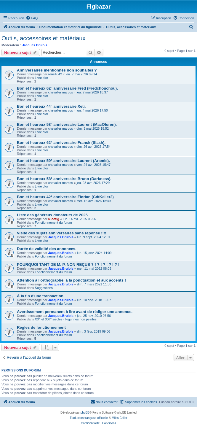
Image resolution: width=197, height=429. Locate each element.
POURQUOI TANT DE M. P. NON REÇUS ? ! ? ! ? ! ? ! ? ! (68, 264)
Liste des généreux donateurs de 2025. (53, 215)
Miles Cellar (119, 418)
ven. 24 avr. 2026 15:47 (93, 164)
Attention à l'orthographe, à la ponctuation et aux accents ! (71, 280)
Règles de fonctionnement (41, 327)
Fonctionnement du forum (53, 222)
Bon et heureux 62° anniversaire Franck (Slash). (61, 142)
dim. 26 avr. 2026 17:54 (93, 146)
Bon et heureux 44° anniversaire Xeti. (51, 106)
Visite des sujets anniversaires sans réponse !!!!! (62, 233)
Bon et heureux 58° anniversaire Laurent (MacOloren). (67, 124)
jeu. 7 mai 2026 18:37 (92, 92)
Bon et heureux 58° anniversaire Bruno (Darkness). (64, 179)
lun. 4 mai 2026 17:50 (92, 110)
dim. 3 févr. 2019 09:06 (93, 331)
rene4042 (55, 74)
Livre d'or (41, 78)
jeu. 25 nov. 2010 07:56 (94, 315)
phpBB (85, 412)
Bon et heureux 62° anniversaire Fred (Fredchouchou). (67, 88)
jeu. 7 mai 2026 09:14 (81, 74)
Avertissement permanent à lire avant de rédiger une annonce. (74, 311)
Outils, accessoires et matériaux (43, 38)
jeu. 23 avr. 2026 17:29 (93, 183)
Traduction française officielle (89, 418)
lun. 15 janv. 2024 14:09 (94, 253)
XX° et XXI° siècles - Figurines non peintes (66, 319)
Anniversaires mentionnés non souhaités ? (57, 70)
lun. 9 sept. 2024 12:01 (93, 237)
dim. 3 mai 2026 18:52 (92, 128)
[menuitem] (32, 18)
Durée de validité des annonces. (46, 249)
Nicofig (53, 219)
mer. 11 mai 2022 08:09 (94, 268)
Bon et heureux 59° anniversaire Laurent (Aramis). (63, 160)
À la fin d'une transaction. (41, 296)
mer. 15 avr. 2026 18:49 (93, 201)
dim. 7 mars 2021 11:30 (94, 284)
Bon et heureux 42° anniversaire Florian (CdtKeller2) (65, 197)
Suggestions (44, 288)
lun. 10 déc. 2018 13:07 (94, 300)
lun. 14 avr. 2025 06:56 (79, 219)
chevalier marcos (60, 92)
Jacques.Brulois (34, 45)
